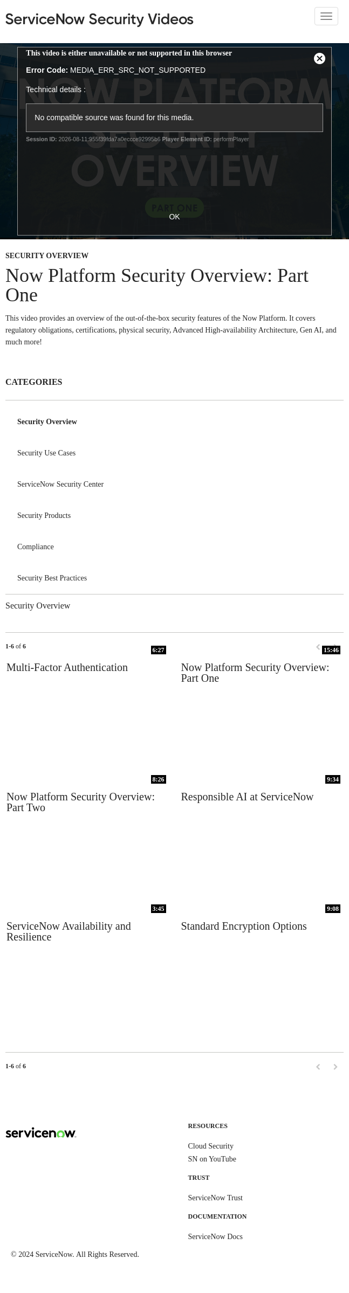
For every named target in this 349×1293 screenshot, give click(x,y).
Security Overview (47, 422)
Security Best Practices (52, 578)
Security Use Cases (46, 453)
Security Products (44, 515)
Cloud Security (211, 1146)
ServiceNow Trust (215, 1198)
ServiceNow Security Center (60, 484)
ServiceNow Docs (215, 1237)
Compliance (35, 547)
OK (174, 216)
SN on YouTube (212, 1159)
